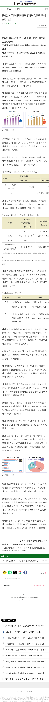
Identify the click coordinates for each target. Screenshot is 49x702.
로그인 (19, 691)
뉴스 (9, 8)
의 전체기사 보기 (32, 540)
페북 (4, 28)
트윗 (9, 28)
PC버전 (29, 691)
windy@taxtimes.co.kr (22, 544)
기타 (19, 28)
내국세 (17, 8)
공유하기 (46, 9)
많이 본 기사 (8, 620)
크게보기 (42, 25)
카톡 (14, 28)
